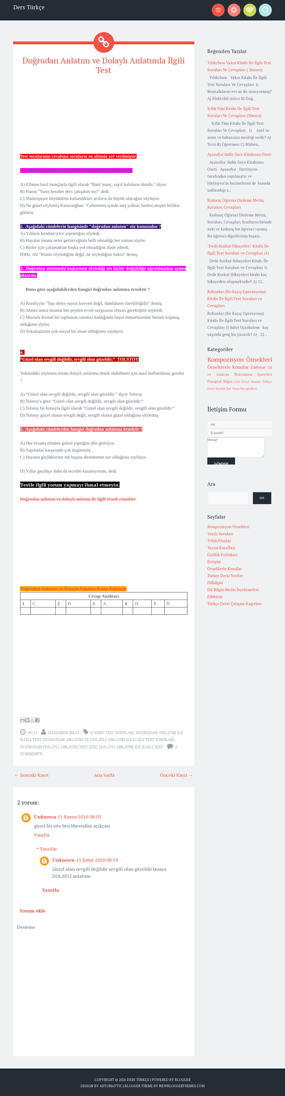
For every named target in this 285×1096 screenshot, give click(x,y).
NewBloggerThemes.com (181, 1085)
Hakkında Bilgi (63, 732)
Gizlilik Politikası (222, 554)
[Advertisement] (103, 116)
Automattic (111, 1085)
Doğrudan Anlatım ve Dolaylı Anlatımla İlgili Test (104, 65)
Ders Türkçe (29, 7)
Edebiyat (258, 367)
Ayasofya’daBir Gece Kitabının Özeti (239, 154)
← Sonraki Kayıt (31, 775)
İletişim (214, 561)
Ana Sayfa (104, 775)
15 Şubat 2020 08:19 (97, 860)
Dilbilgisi (215, 582)
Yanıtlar (48, 848)
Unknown (45, 816)
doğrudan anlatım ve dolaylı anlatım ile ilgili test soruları (108, 739)
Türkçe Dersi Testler (225, 575)
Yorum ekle (32, 910)
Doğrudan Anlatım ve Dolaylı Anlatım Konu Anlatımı (73, 588)
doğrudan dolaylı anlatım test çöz (58, 746)
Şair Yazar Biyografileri (241, 388)
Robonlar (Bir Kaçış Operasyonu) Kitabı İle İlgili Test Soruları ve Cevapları (236, 298)
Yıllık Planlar (219, 540)
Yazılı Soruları (220, 533)
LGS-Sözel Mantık (247, 381)
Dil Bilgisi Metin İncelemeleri (233, 589)
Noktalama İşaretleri (253, 374)
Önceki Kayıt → (176, 775)
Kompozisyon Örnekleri (239, 359)
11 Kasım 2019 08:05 (79, 816)
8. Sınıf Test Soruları (112, 732)
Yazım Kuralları (221, 547)
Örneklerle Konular (228, 367)
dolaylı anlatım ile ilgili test (131, 746)
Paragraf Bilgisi (220, 381)
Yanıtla (41, 834)
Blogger (183, 1079)
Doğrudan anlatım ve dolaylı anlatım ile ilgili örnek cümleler (78, 499)
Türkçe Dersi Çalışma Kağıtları (234, 603)
